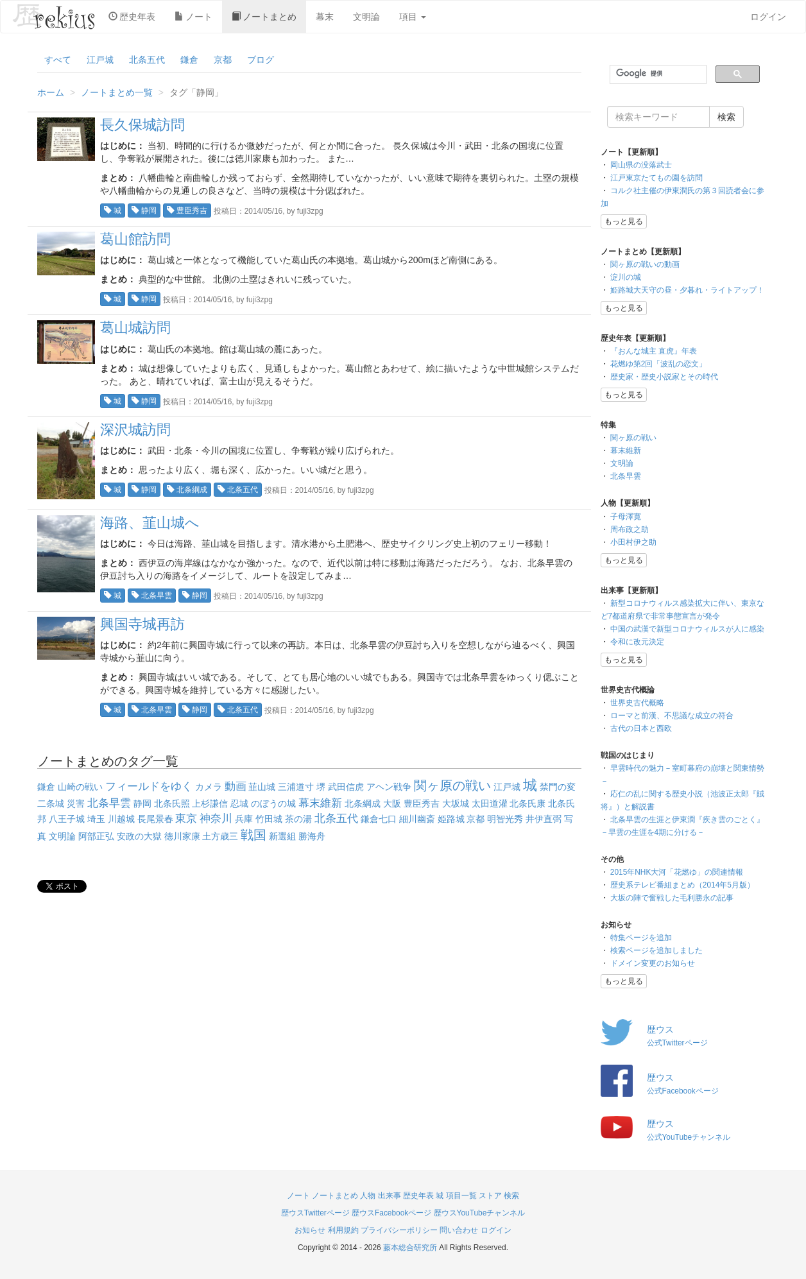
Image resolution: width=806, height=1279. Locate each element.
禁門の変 (558, 787)
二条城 (50, 803)
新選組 (282, 836)
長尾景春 (155, 819)
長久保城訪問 (142, 125)
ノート (193, 17)
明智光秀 (505, 819)
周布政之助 (629, 529)
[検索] (657, 73)
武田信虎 (346, 787)
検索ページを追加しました (656, 950)
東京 (186, 818)
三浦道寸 (296, 787)
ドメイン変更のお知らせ (652, 963)
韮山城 (261, 787)
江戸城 (100, 60)
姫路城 (451, 819)
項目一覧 (461, 1195)
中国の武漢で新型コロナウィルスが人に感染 (687, 628)
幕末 (325, 17)
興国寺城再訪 (142, 624)
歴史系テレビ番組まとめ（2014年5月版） (682, 884)
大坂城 (455, 803)
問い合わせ (459, 1230)
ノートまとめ (264, 17)
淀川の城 (625, 277)
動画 (235, 786)
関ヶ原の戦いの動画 (645, 264)
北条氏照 (172, 803)
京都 (223, 60)
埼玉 (96, 819)
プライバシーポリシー (399, 1230)
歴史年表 (131, 17)
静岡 (144, 210)
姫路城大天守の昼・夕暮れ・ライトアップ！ (687, 290)
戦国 (253, 835)
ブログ (260, 60)
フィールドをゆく (149, 786)
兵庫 (244, 819)
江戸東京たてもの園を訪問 (656, 177)
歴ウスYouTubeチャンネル (480, 1212)
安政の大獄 (139, 836)
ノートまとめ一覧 (117, 92)
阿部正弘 (96, 836)
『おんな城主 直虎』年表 (653, 351)
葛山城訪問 (135, 328)
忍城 (239, 803)
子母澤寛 (625, 516)
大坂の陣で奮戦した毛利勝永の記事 (671, 897)
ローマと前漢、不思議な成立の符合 (671, 715)
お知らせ (310, 1230)
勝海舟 (311, 836)
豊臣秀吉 (187, 210)
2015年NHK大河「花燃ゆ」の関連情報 (677, 872)
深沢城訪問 (135, 430)
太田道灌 (490, 803)
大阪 (392, 803)
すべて (57, 60)
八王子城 (67, 819)
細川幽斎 (417, 819)
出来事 (389, 1195)
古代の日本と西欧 (641, 728)
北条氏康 (527, 803)
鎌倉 (189, 60)
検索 (511, 1195)
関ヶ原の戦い (452, 785)
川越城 (121, 819)
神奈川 (216, 818)
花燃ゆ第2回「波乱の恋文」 (658, 363)
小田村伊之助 (633, 542)
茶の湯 (298, 819)
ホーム (50, 92)
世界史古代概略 (637, 702)
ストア (490, 1195)
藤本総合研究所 (410, 1247)
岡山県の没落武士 (641, 164)
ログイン (768, 17)
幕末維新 (320, 803)
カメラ (208, 787)
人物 (367, 1195)
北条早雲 (152, 595)
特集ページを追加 (641, 937)
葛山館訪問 (135, 239)
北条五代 (147, 60)
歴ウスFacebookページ (391, 1212)
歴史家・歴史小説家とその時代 (664, 376)
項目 (412, 17)
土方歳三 (220, 836)
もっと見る (623, 221)
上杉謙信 (210, 803)
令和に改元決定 (637, 641)
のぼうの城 (273, 803)
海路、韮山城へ (150, 523)
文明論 (366, 17)
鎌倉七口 (379, 819)
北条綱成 (187, 489)
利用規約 (343, 1230)
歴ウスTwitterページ (315, 1212)
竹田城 (268, 819)
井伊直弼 (544, 819)
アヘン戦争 (388, 787)
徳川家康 (182, 836)
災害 (76, 803)
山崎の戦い (80, 787)
